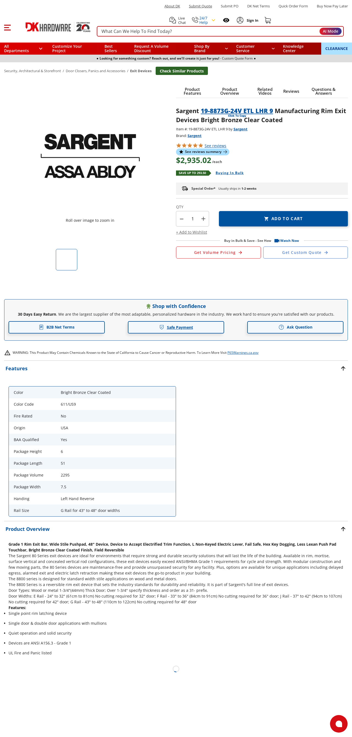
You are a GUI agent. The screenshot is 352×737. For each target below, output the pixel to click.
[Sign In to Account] (252, 20)
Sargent (240, 129)
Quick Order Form (293, 6)
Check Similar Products (182, 71)
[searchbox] (220, 31)
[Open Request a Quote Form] (218, 252)
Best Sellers (111, 48)
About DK (172, 6)
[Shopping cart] (268, 20)
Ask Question (295, 327)
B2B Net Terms (57, 327)
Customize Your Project (67, 48)
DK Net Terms (258, 6)
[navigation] (255, 49)
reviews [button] (215, 145)
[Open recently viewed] (226, 20)
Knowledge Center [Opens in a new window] (293, 48)
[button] (7, 27)
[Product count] (192, 219)
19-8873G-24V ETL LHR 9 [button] (237, 111)
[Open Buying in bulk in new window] (227, 173)
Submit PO (229, 6)
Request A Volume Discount (151, 48)
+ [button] (203, 218)
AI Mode (330, 31)
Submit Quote (200, 6)
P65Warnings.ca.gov (242, 352)
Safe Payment (176, 327)
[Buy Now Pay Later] (332, 6)
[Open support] (339, 724)
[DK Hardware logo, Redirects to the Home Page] (52, 27)
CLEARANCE (336, 48)
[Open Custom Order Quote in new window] (305, 252)
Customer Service (245, 48)
